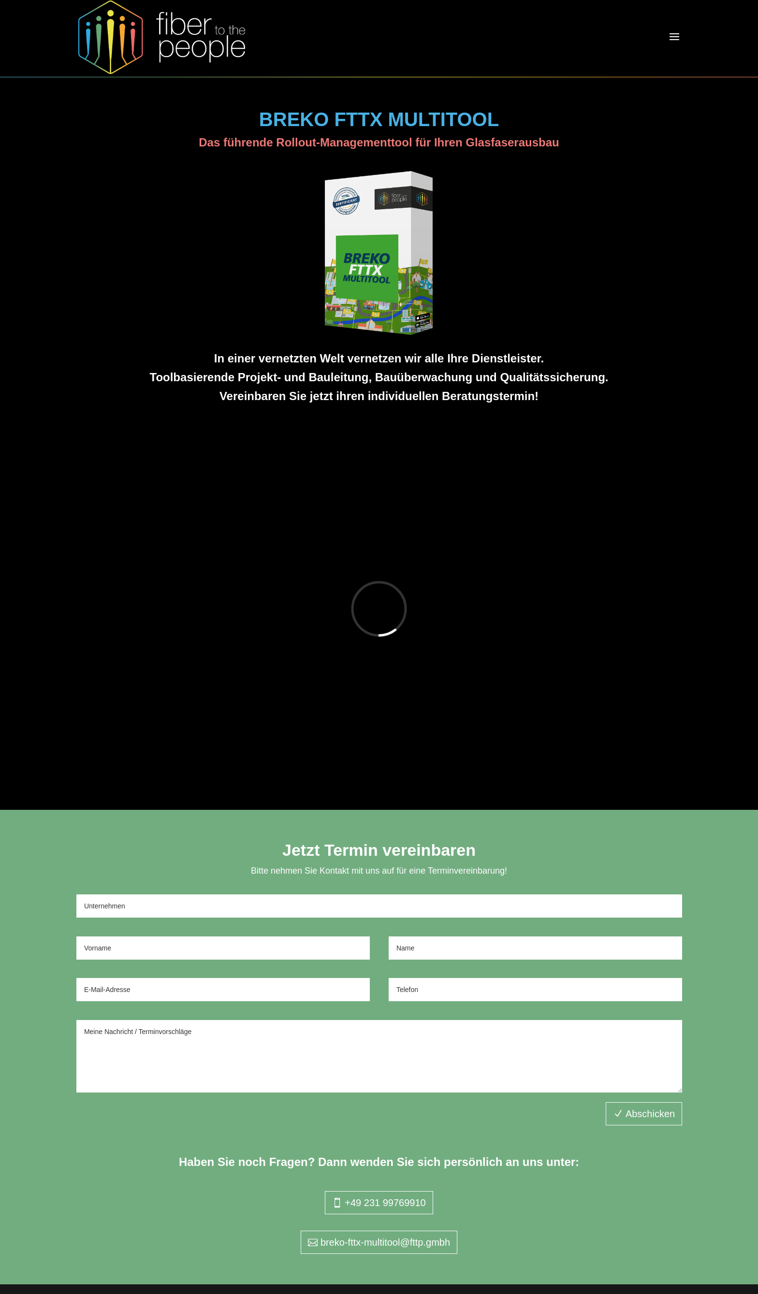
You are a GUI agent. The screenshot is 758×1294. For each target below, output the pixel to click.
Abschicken (650, 1113)
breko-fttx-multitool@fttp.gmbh (385, 1242)
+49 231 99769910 (385, 1202)
